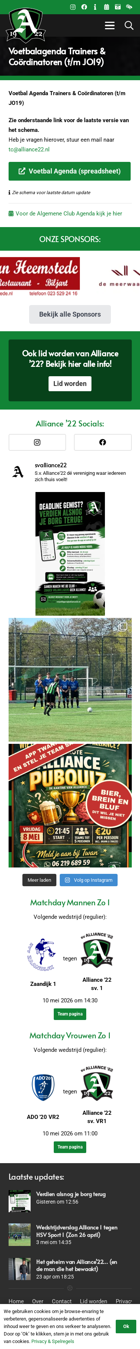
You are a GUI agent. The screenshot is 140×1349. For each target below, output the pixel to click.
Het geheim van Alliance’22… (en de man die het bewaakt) (76, 1265)
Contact (62, 1301)
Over (37, 1301)
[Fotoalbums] (117, 7)
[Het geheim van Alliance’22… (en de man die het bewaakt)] (20, 1269)
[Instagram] (72, 7)
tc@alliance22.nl (29, 149)
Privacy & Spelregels (52, 1341)
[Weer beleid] (128, 7)
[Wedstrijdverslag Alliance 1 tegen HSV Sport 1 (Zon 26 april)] (20, 1234)
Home (16, 1301)
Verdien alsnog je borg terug (71, 1194)
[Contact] (95, 7)
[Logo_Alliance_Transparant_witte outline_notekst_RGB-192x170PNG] (26, 25)
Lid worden (93, 1301)
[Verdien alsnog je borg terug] (20, 1201)
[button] (108, 25)
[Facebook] (84, 7)
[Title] (106, 7)
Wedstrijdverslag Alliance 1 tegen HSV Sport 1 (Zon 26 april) (76, 1230)
